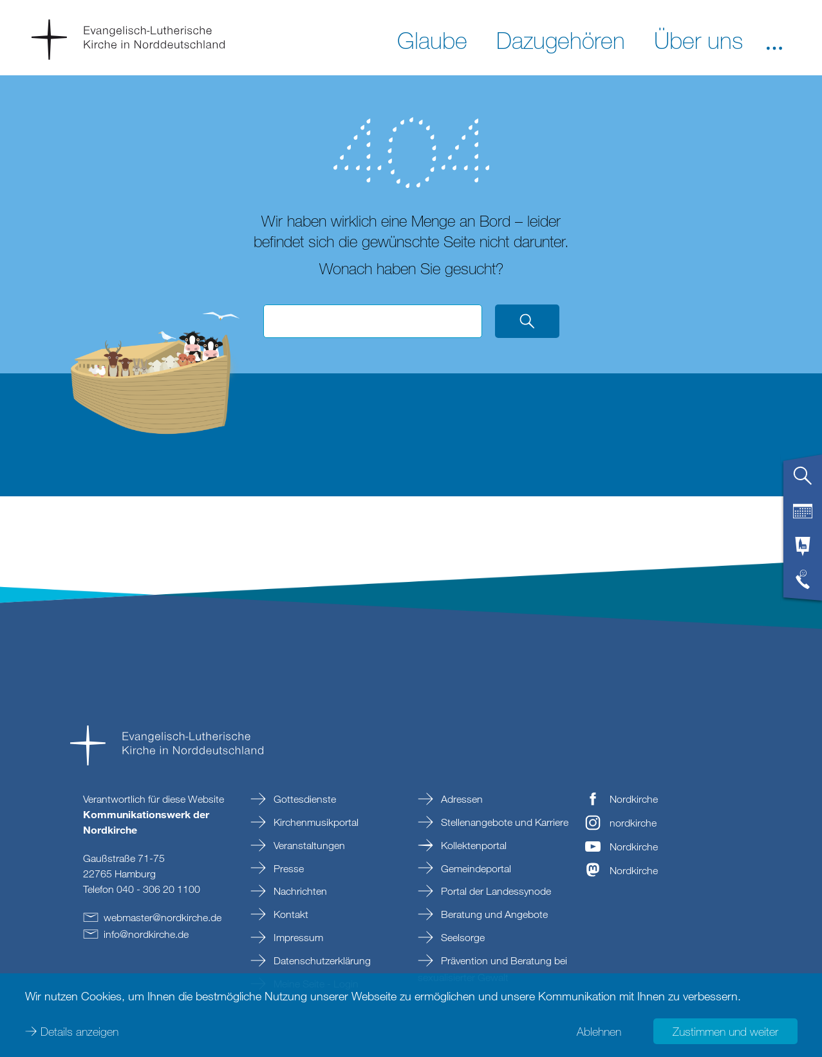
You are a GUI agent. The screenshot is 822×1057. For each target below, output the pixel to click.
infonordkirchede (146, 934)
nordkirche (633, 822)
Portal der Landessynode (494, 891)
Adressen (460, 799)
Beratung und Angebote (493, 914)
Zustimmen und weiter (725, 1031)
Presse (287, 868)
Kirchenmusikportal (315, 822)
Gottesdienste (303, 799)
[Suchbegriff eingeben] (372, 321)
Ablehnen (599, 1031)
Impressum (297, 937)
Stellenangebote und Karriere (503, 822)
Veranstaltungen (308, 845)
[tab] (802, 481)
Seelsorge (461, 937)
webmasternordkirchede (162, 917)
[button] (774, 39)
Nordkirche (634, 799)
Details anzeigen (79, 1031)
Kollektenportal (472, 845)
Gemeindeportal (474, 868)
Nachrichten (299, 891)
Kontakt (289, 914)
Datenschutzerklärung (321, 960)
